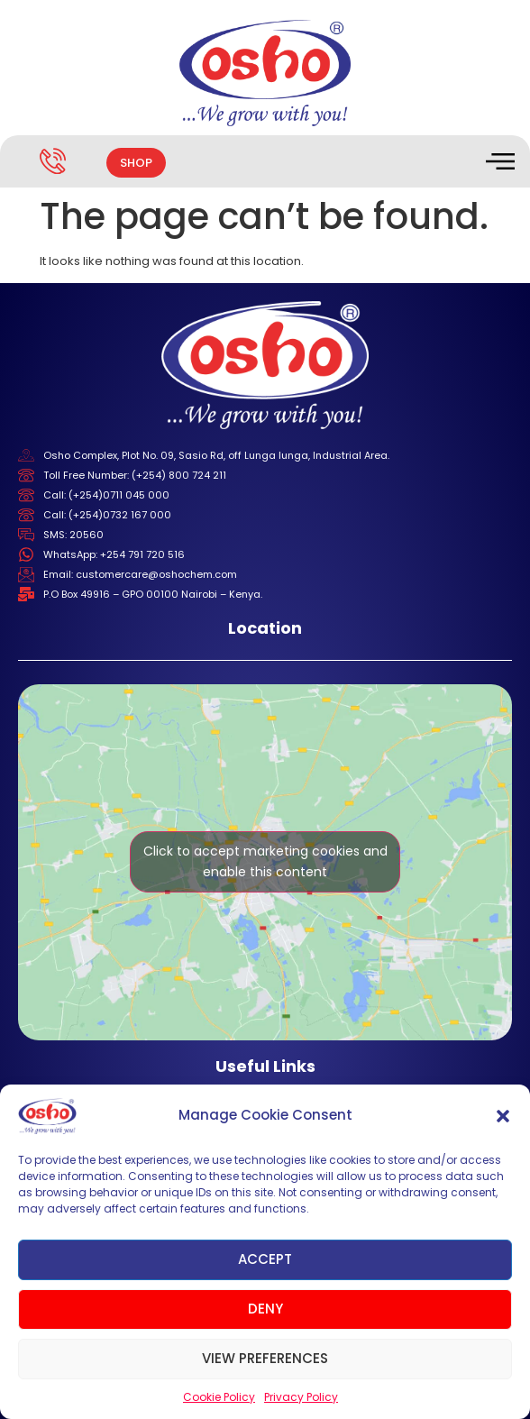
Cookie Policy (219, 1397)
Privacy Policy (301, 1397)
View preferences (265, 1358)
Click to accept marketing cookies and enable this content (265, 861)
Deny (265, 1308)
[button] (503, 1116)
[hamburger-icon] (499, 163)
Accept (265, 1259)
